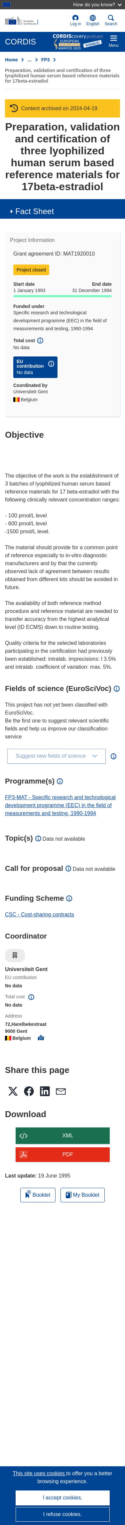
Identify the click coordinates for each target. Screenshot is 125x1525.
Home (11, 59)
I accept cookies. (62, 1497)
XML (67, 1135)
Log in (75, 20)
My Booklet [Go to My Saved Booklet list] (82, 1195)
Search (111, 20)
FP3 (45, 59)
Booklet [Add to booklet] (38, 1194)
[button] (93, 20)
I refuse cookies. (62, 1514)
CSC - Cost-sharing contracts (39, 914)
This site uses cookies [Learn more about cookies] (39, 1473)
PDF (67, 1154)
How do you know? (97, 4)
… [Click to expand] (29, 59)
